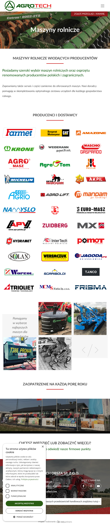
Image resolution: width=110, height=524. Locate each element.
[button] (24, 516)
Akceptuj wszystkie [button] (24, 503)
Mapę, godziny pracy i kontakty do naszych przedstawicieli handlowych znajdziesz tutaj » (55, 501)
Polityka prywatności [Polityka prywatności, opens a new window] (29, 479)
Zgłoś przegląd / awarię (89, 14)
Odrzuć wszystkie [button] (24, 511)
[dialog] (24, 482)
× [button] (43, 447)
